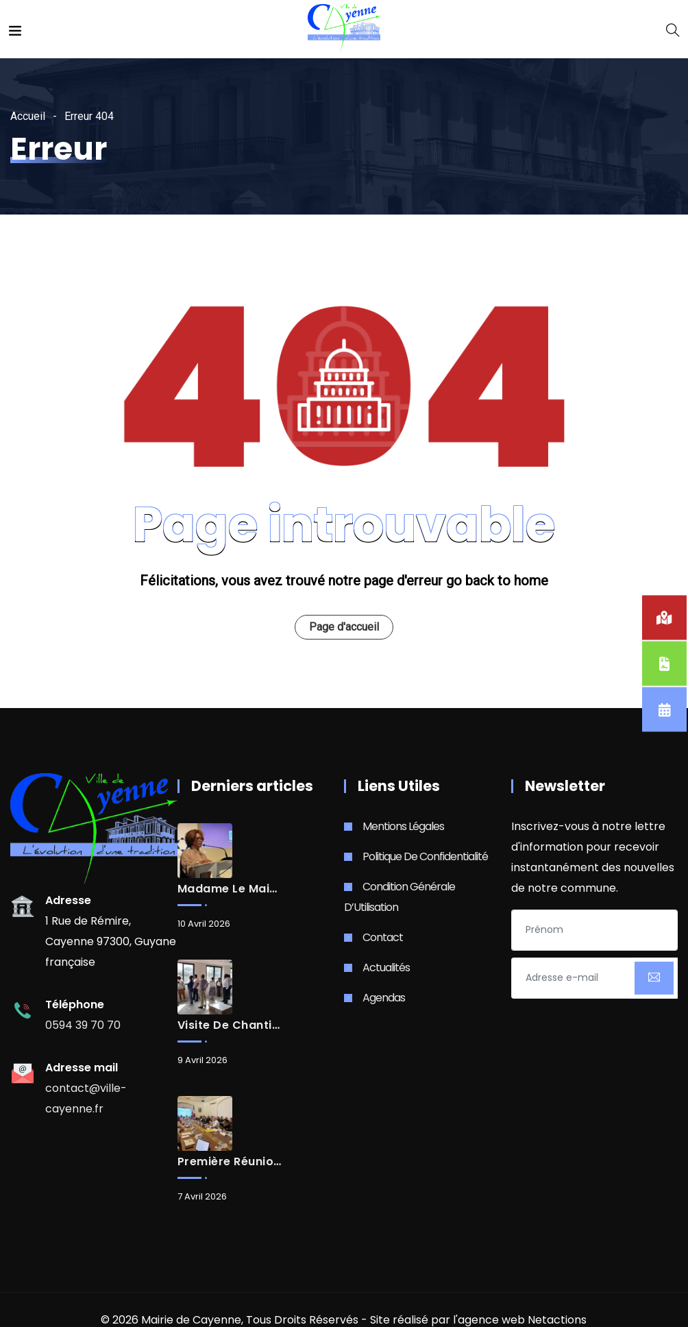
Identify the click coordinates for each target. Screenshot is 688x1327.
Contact (383, 937)
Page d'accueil (344, 626)
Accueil (27, 116)
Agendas (384, 998)
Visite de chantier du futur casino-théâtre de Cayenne (229, 1025)
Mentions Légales (403, 826)
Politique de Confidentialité (425, 856)
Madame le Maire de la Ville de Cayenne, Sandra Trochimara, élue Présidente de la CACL (229, 889)
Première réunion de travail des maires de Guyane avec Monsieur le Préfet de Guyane (229, 1161)
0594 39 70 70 (83, 1025)
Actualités (386, 967)
